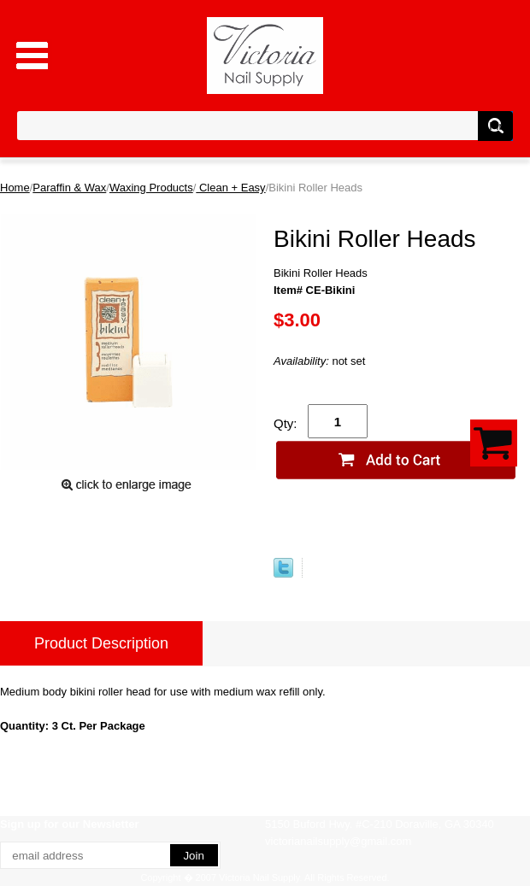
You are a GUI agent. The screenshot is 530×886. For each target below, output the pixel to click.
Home (15, 187)
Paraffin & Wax (69, 187)
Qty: (285, 423)
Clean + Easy (230, 187)
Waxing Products (151, 187)
